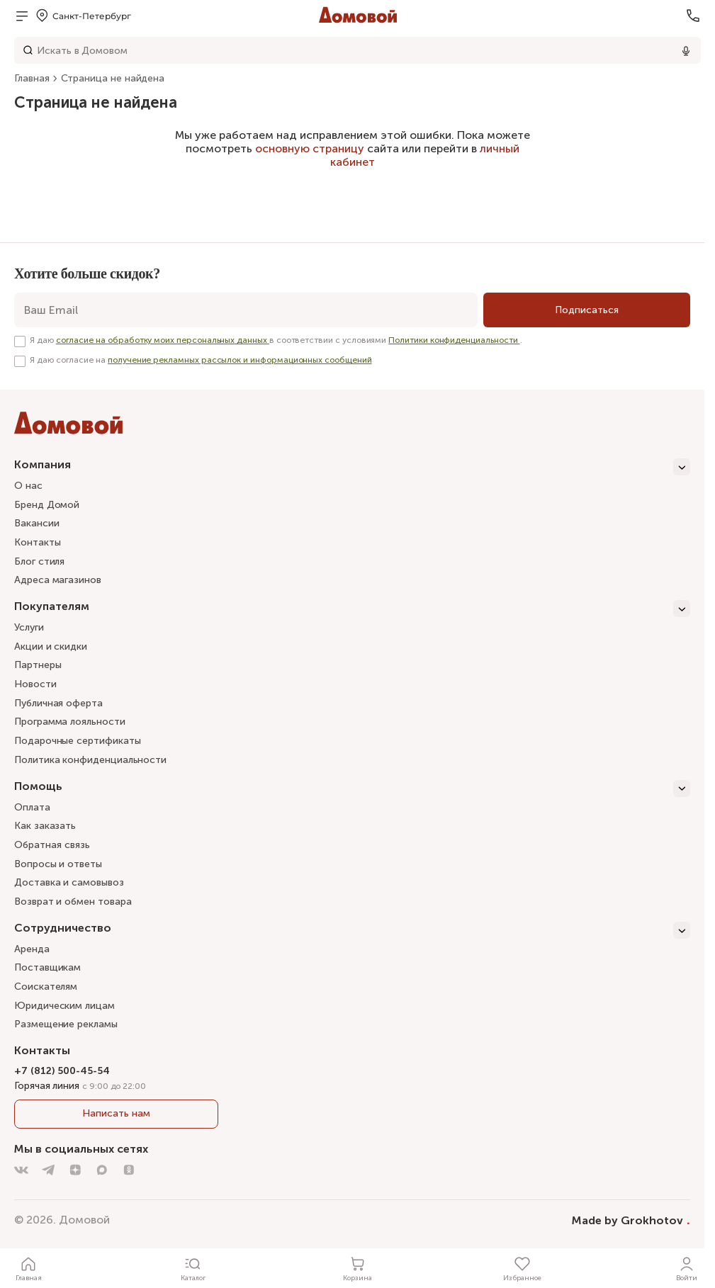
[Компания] (352, 466)
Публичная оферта (58, 703)
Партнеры (37, 665)
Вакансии (36, 523)
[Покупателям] (352, 608)
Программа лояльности (69, 722)
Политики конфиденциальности (453, 340)
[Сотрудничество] (352, 930)
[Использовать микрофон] (686, 50)
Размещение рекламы (66, 1024)
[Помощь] (352, 788)
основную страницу (309, 148)
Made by (631, 1220)
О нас (28, 486)
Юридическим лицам (64, 1006)
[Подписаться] (586, 310)
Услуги (29, 627)
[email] (246, 310)
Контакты (37, 542)
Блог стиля (39, 561)
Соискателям (45, 987)
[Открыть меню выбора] (82, 15)
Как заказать (45, 826)
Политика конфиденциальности (90, 760)
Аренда (32, 949)
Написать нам (116, 1113)
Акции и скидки (50, 646)
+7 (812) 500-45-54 (62, 1071)
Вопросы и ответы (58, 864)
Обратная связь (52, 845)
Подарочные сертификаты (77, 741)
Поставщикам (47, 967)
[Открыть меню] (22, 15)
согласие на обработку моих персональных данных (162, 340)
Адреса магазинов (57, 580)
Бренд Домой (46, 505)
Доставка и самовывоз (69, 882)
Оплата (32, 807)
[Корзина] (358, 1268)
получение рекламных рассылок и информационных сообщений (240, 360)
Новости (35, 684)
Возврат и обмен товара (72, 902)
